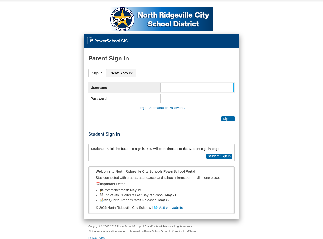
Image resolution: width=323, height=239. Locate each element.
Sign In (97, 73)
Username (99, 88)
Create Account (121, 73)
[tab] (97, 73)
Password (99, 99)
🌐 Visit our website (168, 207)
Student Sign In (219, 156)
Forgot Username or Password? (161, 108)
